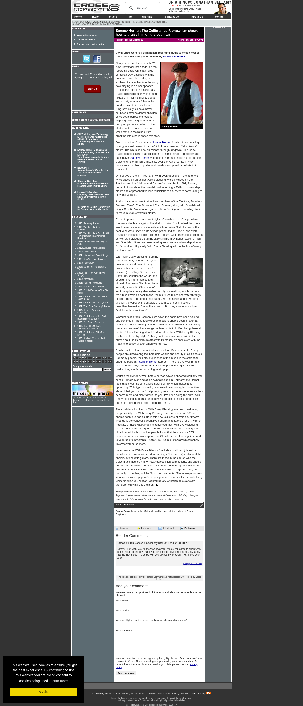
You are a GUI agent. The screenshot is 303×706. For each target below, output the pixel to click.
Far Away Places (88, 223)
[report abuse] (195, 563)
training (146, 16)
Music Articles (101, 22)
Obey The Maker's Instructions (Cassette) (89, 327)
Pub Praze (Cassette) (90, 322)
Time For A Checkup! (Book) (93, 306)
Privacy (175, 694)
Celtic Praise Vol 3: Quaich (92, 302)
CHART (197, 5)
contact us (171, 16)
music (111, 16)
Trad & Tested (86, 251)
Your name (122, 600)
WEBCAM (185, 5)
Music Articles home (87, 35)
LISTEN (173, 5)
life (128, 16)
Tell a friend (166, 528)
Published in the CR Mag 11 (129, 40)
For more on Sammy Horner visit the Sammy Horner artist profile (93, 208)
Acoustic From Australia (91, 248)
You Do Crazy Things (191, 9)
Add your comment (132, 586)
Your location (123, 610)
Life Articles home (86, 40)
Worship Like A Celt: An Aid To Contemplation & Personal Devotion (93, 235)
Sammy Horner (161, 142)
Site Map (185, 694)
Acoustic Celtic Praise (90, 286)
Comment (122, 528)
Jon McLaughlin (181, 11)
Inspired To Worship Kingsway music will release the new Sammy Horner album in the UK (93, 195)
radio (94, 16)
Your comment (124, 630)
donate (218, 16)
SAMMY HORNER (174, 56)
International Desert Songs (92, 255)
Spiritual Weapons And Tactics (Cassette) (91, 339)
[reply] (186, 563)
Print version (188, 528)
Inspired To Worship (89, 283)
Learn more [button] (59, 681)
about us (196, 16)
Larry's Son (85, 263)
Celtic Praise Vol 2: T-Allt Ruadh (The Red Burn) (91, 317)
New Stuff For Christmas (91, 259)
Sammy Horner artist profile (90, 44)
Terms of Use (197, 694)
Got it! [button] (43, 691)
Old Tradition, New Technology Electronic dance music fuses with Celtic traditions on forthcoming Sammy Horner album (92, 139)
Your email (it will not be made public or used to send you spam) (151, 620)
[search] (142, 8)
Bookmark (144, 528)
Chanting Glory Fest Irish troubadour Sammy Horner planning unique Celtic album (93, 183)
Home (88, 22)
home (77, 16)
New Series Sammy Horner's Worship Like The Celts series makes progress (92, 171)
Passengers (85, 279)
